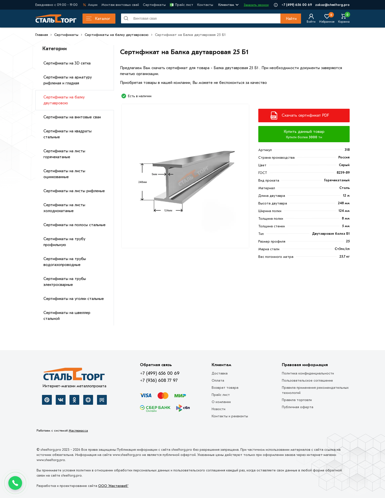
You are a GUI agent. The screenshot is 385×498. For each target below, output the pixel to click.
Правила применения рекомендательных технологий (315, 390)
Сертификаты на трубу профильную (64, 242)
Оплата (218, 380)
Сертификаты (154, 5)
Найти (291, 18)
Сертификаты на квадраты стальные (67, 134)
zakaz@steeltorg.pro (332, 5)
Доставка (220, 373)
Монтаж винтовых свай (120, 5)
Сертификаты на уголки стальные (73, 298)
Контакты (205, 5)
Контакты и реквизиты (230, 416)
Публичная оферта (297, 407)
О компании (221, 402)
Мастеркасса (78, 430)
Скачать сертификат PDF (305, 115)
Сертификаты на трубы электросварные (64, 282)
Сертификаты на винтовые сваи (72, 117)
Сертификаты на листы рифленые (74, 191)
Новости (218, 409)
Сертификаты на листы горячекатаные (64, 154)
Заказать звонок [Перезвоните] (256, 5)
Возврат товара (225, 388)
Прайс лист (181, 5)
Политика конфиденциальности (308, 373)
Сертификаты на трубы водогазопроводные (64, 262)
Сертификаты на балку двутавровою (64, 100)
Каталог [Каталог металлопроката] (98, 18)
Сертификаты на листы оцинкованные (64, 174)
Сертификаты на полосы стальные (74, 225)
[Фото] (185, 178)
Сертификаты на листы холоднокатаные (64, 208)
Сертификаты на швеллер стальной (66, 316)
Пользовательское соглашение (307, 380)
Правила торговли (297, 400)
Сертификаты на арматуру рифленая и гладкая (67, 80)
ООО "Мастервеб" (113, 486)
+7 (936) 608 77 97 (159, 380)
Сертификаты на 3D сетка (67, 63)
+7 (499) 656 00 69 (296, 5)
